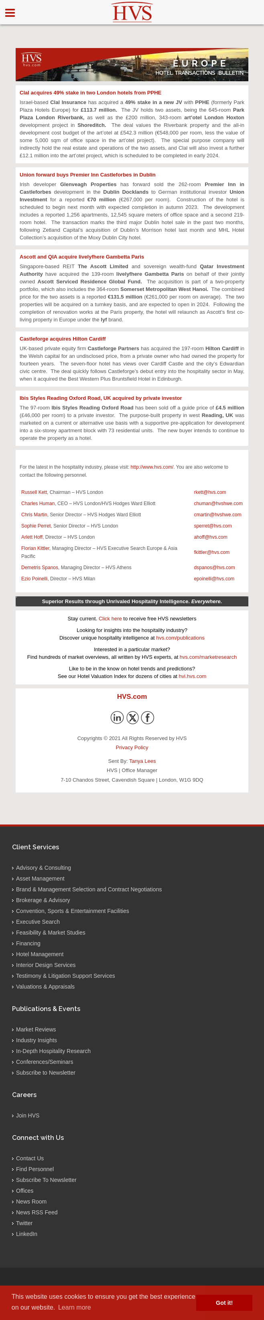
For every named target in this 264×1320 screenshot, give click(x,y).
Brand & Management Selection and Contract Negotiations (89, 889)
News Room (31, 1201)
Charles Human (38, 503)
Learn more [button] (74, 1307)
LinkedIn (26, 1234)
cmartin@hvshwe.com (217, 515)
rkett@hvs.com (210, 492)
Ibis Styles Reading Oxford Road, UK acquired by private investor (101, 398)
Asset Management (40, 878)
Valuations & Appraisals (45, 986)
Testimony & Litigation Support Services (65, 976)
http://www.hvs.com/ (152, 467)
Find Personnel (35, 1169)
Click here (110, 619)
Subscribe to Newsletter (45, 1072)
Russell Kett (34, 492)
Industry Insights (36, 1040)
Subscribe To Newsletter (46, 1180)
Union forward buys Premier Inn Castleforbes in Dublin (88, 175)
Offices (24, 1191)
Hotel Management (39, 954)
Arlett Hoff (32, 537)
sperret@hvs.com (213, 526)
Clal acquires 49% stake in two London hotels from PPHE (90, 93)
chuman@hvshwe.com (218, 503)
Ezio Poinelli (34, 579)
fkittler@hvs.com (211, 552)
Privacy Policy (132, 747)
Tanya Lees (142, 761)
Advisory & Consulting (43, 868)
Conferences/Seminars (44, 1062)
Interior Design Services (46, 965)
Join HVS (27, 1115)
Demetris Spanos (39, 567)
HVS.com (132, 696)
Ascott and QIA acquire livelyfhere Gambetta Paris (82, 257)
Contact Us (30, 1158)
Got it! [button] (224, 1303)
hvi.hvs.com (193, 676)
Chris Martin (34, 515)
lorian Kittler (36, 548)
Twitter (24, 1223)
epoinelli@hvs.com (214, 579)
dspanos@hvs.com (214, 567)
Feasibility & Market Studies (50, 932)
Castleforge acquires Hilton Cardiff (63, 339)
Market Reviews (36, 1029)
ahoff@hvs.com (210, 537)
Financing (28, 943)
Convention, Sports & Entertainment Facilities (72, 911)
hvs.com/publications (180, 638)
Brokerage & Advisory (43, 900)
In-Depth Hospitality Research (53, 1051)
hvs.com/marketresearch (208, 657)
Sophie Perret (36, 526)
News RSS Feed (36, 1212)
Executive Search (38, 922)
